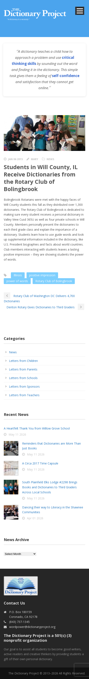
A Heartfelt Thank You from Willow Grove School (37, 428)
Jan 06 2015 (15, 159)
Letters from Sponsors (24, 386)
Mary (34, 159)
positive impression (42, 275)
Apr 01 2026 (35, 518)
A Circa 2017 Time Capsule (40, 463)
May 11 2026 (17, 434)
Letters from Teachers (24, 395)
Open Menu (79, 11)
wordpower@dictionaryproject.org (32, 627)
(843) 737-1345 (19, 622)
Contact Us (14, 603)
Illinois (18, 275)
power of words (17, 281)
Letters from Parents (23, 369)
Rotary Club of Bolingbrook (53, 281)
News (50, 159)
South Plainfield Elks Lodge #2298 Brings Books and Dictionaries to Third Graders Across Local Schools (49, 487)
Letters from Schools (23, 378)
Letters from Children (23, 361)
